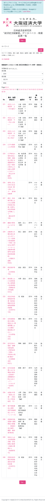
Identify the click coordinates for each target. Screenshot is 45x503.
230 (4, 267)
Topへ (22, 40)
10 (13, 89)
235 (4, 368)
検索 (40, 50)
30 (40, 89)
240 (4, 457)
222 (4, 118)
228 (4, 223)
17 (27, 89)
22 (38, 89)
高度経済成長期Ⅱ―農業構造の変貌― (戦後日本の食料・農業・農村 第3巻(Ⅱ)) (12, 426)
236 (4, 392)
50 (2, 92)
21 (36, 89)
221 (4, 104)
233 (4, 319)
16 (25, 89)
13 (19, 89)
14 (21, 89)
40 (42, 89)
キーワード (5, 46)
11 (15, 89)
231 (4, 278)
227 (4, 198)
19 (32, 89)
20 (34, 89)
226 (4, 182)
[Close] (39, 2)
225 (4, 153)
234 (4, 343)
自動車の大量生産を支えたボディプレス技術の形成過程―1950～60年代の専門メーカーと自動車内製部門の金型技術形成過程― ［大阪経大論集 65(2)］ (11, 247)
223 (4, 131)
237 (4, 406)
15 (23, 89)
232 (4, 296)
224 (4, 144)
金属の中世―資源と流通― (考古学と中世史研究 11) (11, 397)
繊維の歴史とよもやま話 (11, 225)
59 (4, 92)
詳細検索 (5, 59)
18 (29, 89)
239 (4, 437)
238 (4, 419)
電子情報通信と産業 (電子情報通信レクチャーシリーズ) (12, 410)
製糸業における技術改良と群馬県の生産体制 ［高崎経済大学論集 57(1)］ (11, 285)
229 (4, 232)
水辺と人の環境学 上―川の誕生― (12, 106)
